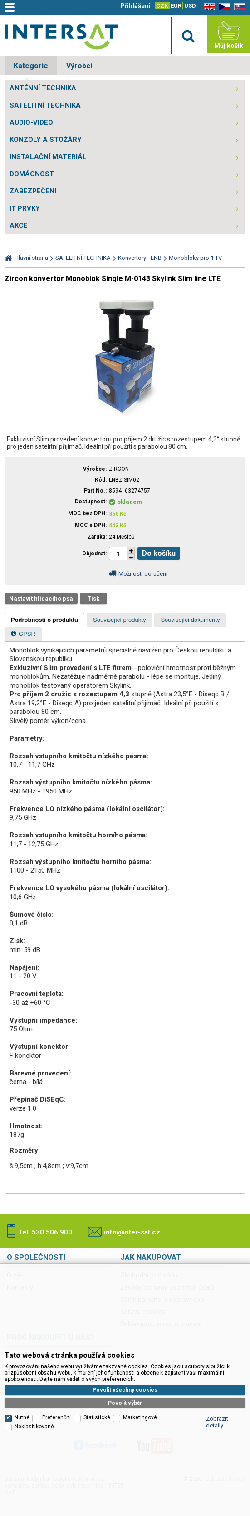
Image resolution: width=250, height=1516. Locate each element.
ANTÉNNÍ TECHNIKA (43, 88)
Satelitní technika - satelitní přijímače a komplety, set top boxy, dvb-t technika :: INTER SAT (61, 36)
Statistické (96, 1417)
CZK (162, 5)
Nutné (22, 1417)
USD (190, 5)
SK (238, 7)
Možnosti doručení (142, 573)
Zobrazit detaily (217, 1422)
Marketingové (140, 1417)
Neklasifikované (34, 1426)
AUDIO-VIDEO (31, 122)
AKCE (19, 225)
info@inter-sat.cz (132, 1232)
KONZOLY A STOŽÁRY (46, 140)
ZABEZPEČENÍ (33, 191)
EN (207, 7)
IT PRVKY (25, 208)
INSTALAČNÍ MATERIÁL (48, 157)
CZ (222, 7)
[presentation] (44, 620)
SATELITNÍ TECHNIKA (45, 105)
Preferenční (56, 1417)
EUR (176, 5)
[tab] (44, 620)
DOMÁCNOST (32, 174)
